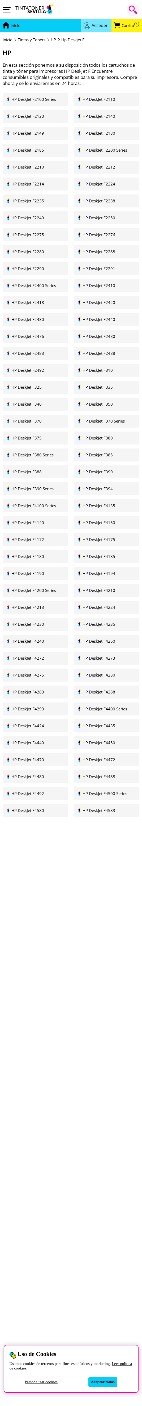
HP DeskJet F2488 (99, 353)
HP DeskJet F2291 (99, 268)
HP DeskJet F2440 (99, 319)
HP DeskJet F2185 (27, 150)
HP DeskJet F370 (26, 421)
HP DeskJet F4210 (99, 590)
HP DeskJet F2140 (99, 116)
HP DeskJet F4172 (27, 539)
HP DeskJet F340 (26, 404)
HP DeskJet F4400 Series (105, 708)
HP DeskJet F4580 (27, 810)
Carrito (130, 25)
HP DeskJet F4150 (99, 522)
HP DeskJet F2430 (27, 319)
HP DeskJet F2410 (99, 285)
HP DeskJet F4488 (99, 776)
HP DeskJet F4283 (27, 692)
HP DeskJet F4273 (99, 658)
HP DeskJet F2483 (27, 353)
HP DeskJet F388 (26, 471)
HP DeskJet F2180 (99, 133)
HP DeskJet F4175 (99, 539)
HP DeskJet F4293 (27, 708)
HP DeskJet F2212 (99, 167)
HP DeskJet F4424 (27, 725)
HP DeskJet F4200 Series (33, 590)
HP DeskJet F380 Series (32, 454)
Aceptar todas (103, 1382)
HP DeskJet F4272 (27, 658)
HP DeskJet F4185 (99, 556)
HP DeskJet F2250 (99, 217)
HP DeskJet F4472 (99, 759)
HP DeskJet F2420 (99, 302)
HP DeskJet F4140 (27, 522)
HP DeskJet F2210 (27, 167)
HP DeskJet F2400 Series (33, 285)
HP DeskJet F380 (98, 438)
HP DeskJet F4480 (27, 776)
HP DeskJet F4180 (27, 556)
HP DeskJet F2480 (99, 336)
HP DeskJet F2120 (27, 116)
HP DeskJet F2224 (99, 184)
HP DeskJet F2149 (27, 133)
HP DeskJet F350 (98, 404)
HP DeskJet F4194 (99, 573)
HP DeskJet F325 (26, 387)
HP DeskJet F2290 (27, 268)
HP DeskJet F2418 (27, 302)
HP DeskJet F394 (98, 488)
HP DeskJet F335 (98, 387)
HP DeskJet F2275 (27, 234)
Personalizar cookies (41, 1382)
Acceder (100, 25)
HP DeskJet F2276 (99, 234)
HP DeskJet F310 (98, 370)
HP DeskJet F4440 (27, 742)
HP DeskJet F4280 (99, 675)
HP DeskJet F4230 (27, 624)
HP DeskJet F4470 (27, 759)
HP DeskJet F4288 (99, 692)
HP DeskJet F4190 (27, 573)
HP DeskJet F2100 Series (33, 99)
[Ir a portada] (15, 25)
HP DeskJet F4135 (99, 505)
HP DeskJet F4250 (99, 641)
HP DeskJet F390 (98, 471)
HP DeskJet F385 (98, 454)
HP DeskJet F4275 (27, 675)
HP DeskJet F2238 (99, 200)
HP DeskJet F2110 (99, 99)
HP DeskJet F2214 (27, 184)
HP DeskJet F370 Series (104, 421)
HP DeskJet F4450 (99, 742)
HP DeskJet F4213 (27, 607)
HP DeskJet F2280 (27, 251)
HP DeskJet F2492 (27, 370)
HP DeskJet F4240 (27, 641)
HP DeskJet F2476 (27, 336)
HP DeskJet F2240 (27, 217)
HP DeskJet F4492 (27, 793)
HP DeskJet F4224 (99, 607)
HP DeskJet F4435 (99, 725)
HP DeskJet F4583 (99, 810)
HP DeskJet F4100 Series (33, 505)
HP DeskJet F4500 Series (105, 793)
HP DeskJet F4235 (99, 624)
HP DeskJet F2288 (99, 251)
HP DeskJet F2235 (27, 200)
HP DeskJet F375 (26, 438)
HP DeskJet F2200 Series (105, 150)
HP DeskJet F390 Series (32, 488)
